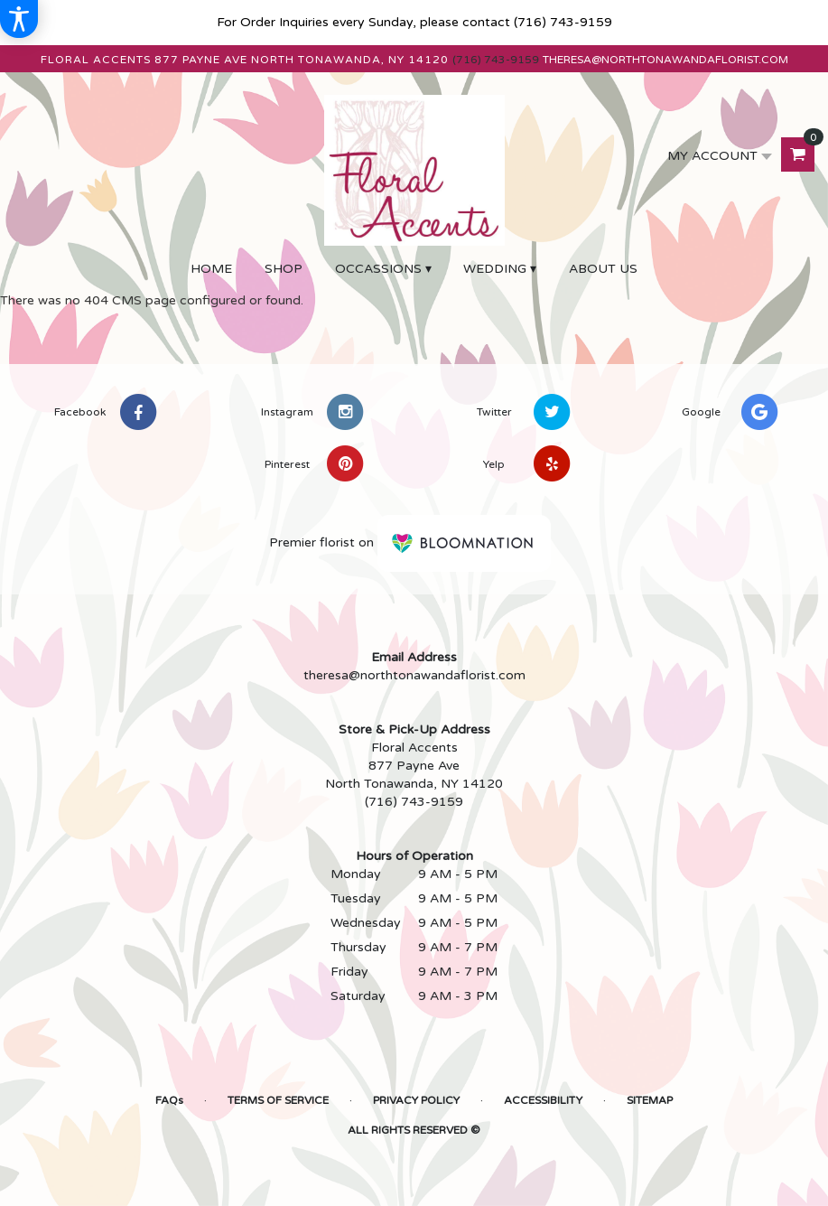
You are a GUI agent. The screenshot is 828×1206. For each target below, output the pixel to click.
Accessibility (543, 1100)
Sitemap (650, 1100)
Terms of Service (278, 1100)
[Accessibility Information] (19, 19)
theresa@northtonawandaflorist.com (665, 59)
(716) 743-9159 (563, 22)
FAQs (169, 1100)
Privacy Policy (416, 1100)
